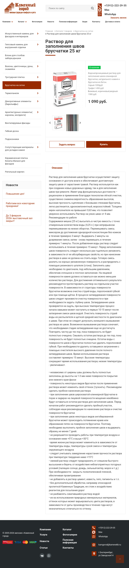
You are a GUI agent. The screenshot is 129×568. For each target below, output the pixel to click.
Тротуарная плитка (22, 77)
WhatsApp (110, 14)
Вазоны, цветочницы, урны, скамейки (22, 67)
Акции (84, 22)
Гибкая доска (12, 131)
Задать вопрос (67, 144)
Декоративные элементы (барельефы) (22, 102)
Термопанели (22, 93)
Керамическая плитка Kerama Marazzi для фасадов (16, 161)
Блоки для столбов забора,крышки (15, 56)
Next (80, 123)
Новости (50, 22)
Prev (50, 123)
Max (106, 9)
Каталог (22, 22)
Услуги (43, 534)
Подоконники (12, 139)
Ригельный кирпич (14, 172)
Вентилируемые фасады (17, 123)
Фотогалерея (37, 22)
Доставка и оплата (112, 22)
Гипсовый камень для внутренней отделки (22, 46)
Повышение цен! (15, 193)
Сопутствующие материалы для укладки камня (22, 148)
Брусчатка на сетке (15, 85)
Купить (104, 144)
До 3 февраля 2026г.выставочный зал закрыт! (19, 218)
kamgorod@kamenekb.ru (109, 545)
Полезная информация (68, 22)
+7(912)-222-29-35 (115, 5)
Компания (8, 22)
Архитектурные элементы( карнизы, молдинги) (22, 113)
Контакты (96, 22)
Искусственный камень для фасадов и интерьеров (22, 35)
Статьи (43, 547)
